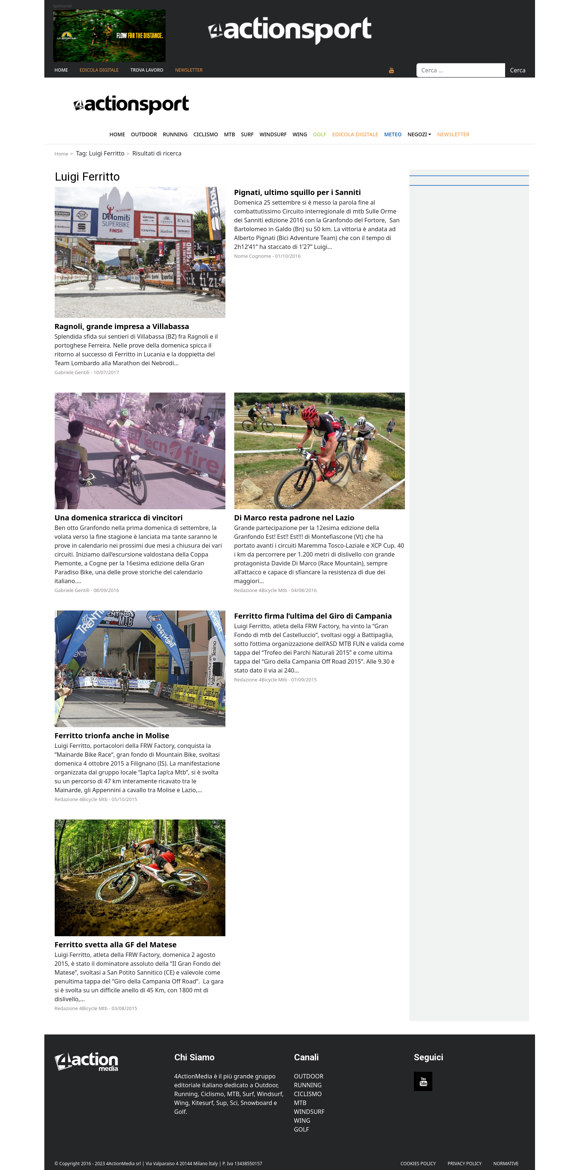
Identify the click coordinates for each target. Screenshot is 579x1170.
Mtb (229, 134)
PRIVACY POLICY (464, 1163)
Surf (247, 134)
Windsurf (273, 134)
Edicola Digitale (99, 70)
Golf (301, 1129)
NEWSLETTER (188, 70)
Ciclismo (206, 134)
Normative (505, 1163)
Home (61, 70)
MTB (300, 1103)
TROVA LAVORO (146, 70)
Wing (300, 134)
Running (175, 134)
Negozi (417, 134)
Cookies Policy (418, 1163)
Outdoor (144, 134)
